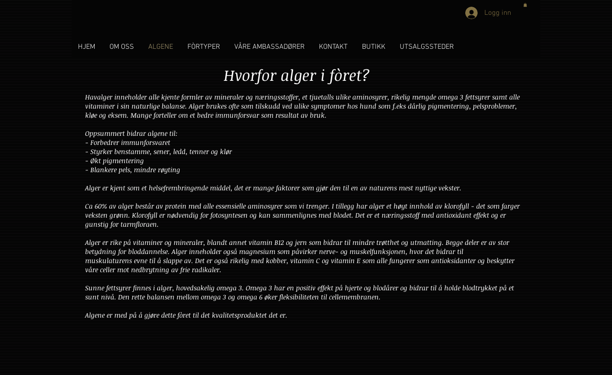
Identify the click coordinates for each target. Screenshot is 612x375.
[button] (525, 5)
